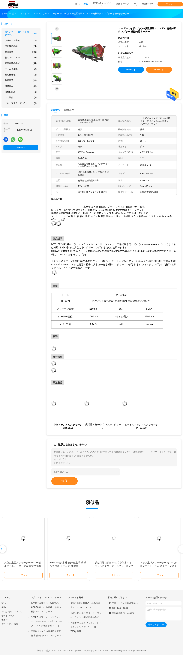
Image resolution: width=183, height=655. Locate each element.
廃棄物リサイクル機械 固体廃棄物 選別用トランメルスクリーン (46, 633)
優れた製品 (21, 91)
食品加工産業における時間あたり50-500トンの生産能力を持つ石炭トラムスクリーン (46, 607)
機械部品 (21, 86)
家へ (4, 603)
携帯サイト (7, 620)
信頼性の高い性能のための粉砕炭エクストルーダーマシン (85, 605)
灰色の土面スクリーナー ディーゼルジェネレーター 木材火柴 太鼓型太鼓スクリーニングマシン (22, 566)
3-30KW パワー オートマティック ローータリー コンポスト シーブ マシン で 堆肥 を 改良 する (46, 621)
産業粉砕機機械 (21, 63)
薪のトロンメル (21, 57)
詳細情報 (55, 110)
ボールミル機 (21, 69)
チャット (170, 4)
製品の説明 (69, 110)
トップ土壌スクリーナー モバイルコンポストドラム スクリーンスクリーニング (158, 566)
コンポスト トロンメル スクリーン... (21, 33)
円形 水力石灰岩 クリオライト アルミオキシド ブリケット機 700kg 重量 (85, 627)
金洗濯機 (21, 51)
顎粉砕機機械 (21, 46)
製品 (4, 607)
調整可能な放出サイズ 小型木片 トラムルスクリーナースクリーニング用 (114, 566)
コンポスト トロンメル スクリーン (44, 597)
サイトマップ (8, 615)
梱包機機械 (21, 74)
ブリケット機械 (21, 40)
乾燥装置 (21, 80)
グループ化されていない (21, 103)
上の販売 (21, 97)
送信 (65, 481)
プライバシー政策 (10, 624)
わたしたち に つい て (12, 611)
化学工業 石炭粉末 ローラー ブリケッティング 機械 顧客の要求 (85, 615)
